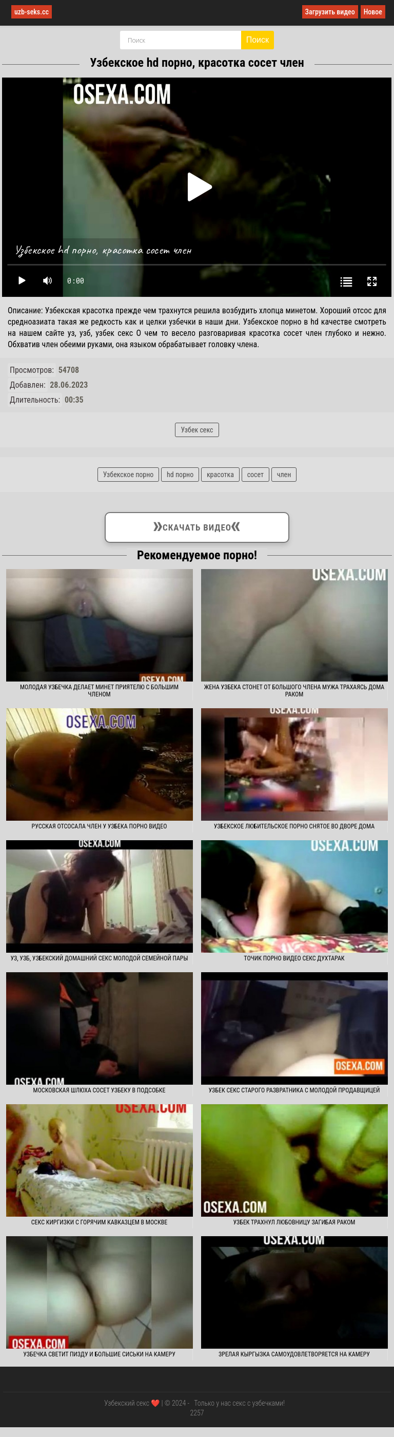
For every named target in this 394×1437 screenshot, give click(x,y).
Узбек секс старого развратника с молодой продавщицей (294, 1090)
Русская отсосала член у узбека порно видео (99, 826)
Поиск (257, 39)
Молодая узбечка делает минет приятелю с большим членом (99, 691)
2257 (197, 1413)
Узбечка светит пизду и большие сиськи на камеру (99, 1354)
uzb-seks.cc (31, 12)
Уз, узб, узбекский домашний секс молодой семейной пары (99, 958)
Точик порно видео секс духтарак (294, 958)
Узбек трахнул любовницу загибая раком (294, 1222)
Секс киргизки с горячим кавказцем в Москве (99, 1222)
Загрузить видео (330, 12)
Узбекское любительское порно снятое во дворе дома (294, 826)
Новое (373, 12)
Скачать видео (197, 525)
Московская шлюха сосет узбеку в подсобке (99, 1090)
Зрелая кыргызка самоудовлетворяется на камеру (294, 1354)
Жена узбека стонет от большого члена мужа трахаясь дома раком (294, 691)
